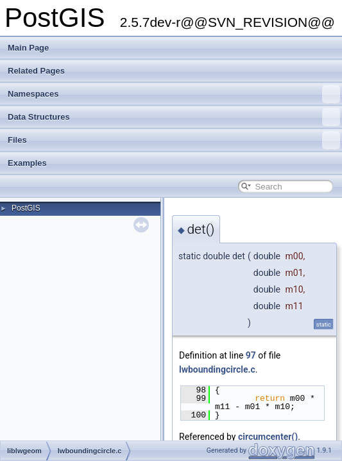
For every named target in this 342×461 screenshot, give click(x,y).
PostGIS (26, 208)
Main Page (28, 48)
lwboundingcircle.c (217, 369)
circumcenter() (268, 437)
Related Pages (36, 71)
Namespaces (174, 94)
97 (251, 355)
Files (174, 140)
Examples (27, 163)
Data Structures (174, 117)
